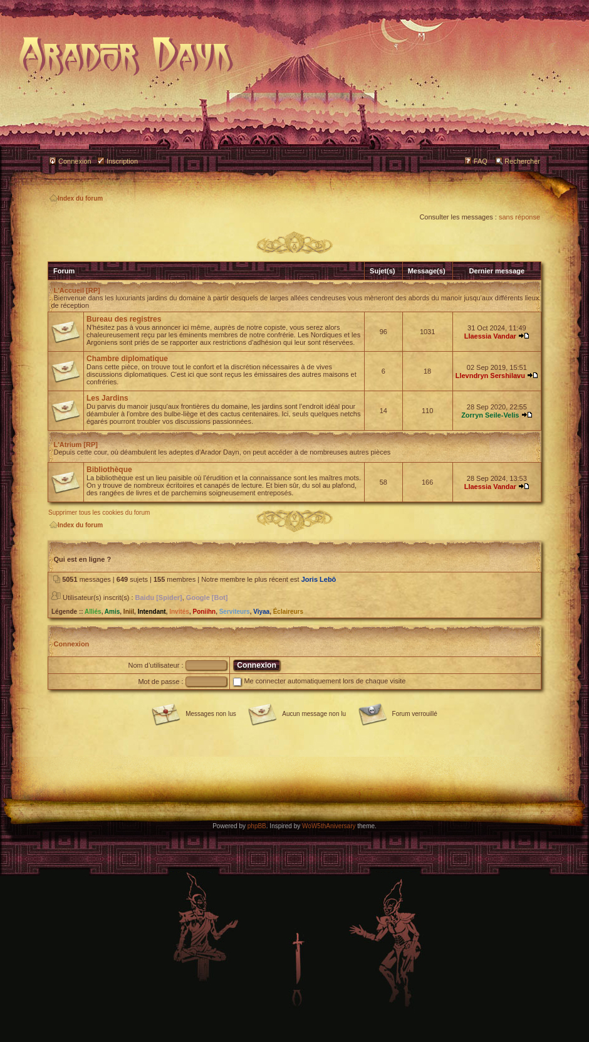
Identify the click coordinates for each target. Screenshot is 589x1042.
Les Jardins (107, 398)
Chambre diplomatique (127, 358)
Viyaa (261, 611)
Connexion (74, 161)
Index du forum (76, 198)
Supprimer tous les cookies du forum (99, 512)
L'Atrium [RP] (76, 444)
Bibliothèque (109, 469)
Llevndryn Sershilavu (490, 375)
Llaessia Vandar (490, 336)
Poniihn (204, 611)
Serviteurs (234, 611)
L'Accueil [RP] (77, 290)
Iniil (128, 611)
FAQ (480, 161)
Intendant (152, 611)
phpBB (257, 826)
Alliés (93, 611)
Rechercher (522, 161)
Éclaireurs (288, 611)
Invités (179, 611)
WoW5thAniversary (328, 826)
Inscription (122, 161)
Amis (112, 611)
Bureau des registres (123, 319)
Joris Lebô (318, 579)
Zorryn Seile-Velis (490, 415)
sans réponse (519, 217)
